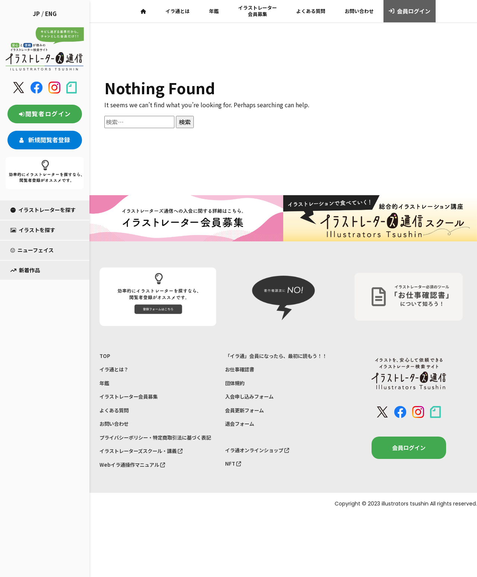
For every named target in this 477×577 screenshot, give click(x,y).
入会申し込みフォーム (253, 412)
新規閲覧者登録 (44, 139)
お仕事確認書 (242, 382)
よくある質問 (310, 11)
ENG (51, 14)
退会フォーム (242, 443)
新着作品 (25, 270)
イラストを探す (32, 230)
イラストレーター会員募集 (257, 11)
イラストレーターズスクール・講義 (147, 474)
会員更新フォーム (247, 428)
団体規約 (236, 397)
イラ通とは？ (116, 372)
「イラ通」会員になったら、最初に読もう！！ (275, 361)
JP (36, 14)
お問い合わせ (359, 11)
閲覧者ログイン (44, 113)
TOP (105, 357)
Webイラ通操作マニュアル (136, 490)
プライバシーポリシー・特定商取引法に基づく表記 (155, 454)
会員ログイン (410, 11)
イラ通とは (177, 11)
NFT (234, 487)
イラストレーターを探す (43, 209)
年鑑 (214, 11)
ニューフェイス (32, 250)
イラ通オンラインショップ (262, 471)
